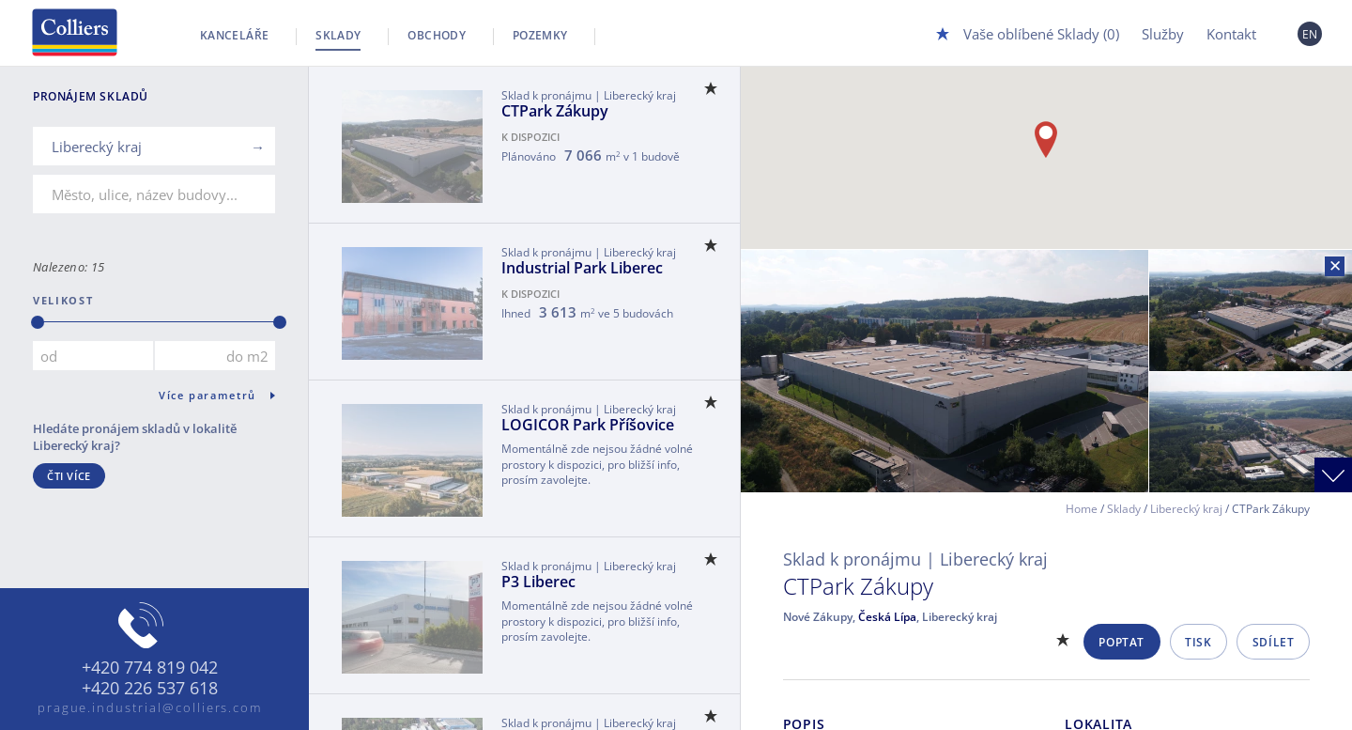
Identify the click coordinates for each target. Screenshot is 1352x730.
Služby (1163, 33)
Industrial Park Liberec (582, 267)
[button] (1046, 139)
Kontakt (1231, 33)
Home (1082, 509)
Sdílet (1273, 642)
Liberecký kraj (1186, 509)
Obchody (436, 35)
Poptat (1121, 642)
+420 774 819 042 (150, 668)
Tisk (1198, 642)
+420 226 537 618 (150, 688)
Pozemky (540, 35)
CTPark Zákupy (554, 111)
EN (1310, 34)
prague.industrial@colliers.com (150, 707)
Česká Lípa (887, 617)
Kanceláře (234, 35)
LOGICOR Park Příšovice (587, 424)
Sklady (338, 35)
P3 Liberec (538, 581)
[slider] (37, 322)
